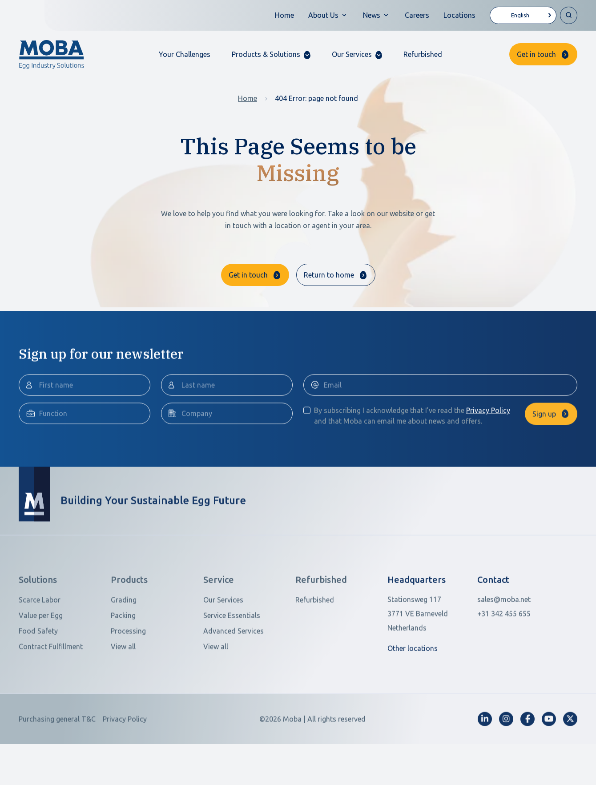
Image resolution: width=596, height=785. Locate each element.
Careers (417, 15)
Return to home (329, 275)
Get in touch (536, 54)
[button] (271, 54)
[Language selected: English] (523, 15)
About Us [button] (323, 15)
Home (284, 15)
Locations (459, 15)
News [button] (371, 15)
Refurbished (422, 54)
